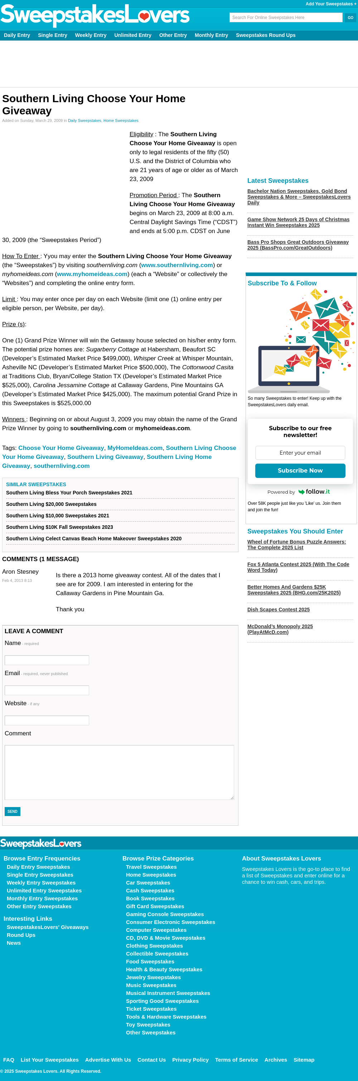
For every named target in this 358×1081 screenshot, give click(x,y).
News (14, 943)
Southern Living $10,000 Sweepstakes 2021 (57, 515)
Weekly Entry (91, 35)
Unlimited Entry (133, 35)
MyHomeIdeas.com (135, 448)
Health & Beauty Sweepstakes (164, 969)
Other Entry (173, 35)
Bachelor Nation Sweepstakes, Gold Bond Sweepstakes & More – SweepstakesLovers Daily (299, 196)
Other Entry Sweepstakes (39, 906)
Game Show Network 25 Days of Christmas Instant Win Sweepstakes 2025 (298, 222)
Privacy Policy (190, 1060)
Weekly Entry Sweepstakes (41, 883)
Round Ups (21, 935)
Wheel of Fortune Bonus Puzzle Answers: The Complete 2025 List (296, 544)
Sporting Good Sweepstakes (162, 1001)
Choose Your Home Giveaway (61, 448)
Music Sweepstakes (151, 985)
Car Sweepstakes (148, 883)
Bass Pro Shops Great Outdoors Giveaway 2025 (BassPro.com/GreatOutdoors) (298, 245)
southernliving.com (62, 466)
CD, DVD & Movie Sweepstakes (165, 938)
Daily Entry (17, 35)
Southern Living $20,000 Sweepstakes (51, 504)
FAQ (8, 1060)
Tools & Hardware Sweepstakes (166, 1017)
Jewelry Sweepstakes (153, 977)
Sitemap (304, 1060)
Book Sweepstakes (150, 898)
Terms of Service (236, 1060)
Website (22, 703)
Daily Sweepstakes (84, 120)
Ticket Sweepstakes (151, 1009)
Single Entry (52, 35)
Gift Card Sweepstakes (155, 906)
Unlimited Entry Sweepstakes (44, 890)
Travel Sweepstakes (151, 867)
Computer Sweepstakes (156, 930)
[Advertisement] (179, 64)
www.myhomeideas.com (92, 274)
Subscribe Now (300, 470)
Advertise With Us (108, 1060)
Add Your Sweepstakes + (331, 3)
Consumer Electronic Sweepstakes (170, 922)
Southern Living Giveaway (105, 457)
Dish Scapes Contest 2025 (278, 609)
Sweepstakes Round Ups (266, 35)
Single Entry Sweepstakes (40, 875)
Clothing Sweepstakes (154, 946)
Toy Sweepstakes (148, 1024)
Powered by (298, 492)
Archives (276, 1060)
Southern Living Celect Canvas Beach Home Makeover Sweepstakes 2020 (94, 538)
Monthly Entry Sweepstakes (42, 898)
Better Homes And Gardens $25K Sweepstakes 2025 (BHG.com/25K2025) (294, 590)
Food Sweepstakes (150, 961)
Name (22, 643)
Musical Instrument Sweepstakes (168, 993)
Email (36, 673)
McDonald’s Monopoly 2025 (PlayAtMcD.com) (280, 629)
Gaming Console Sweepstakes (165, 914)
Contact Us (151, 1060)
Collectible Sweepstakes (157, 953)
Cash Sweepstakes (150, 890)
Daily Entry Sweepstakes (38, 867)
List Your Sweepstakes (50, 1060)
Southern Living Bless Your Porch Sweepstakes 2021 (69, 493)
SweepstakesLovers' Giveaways (48, 927)
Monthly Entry (211, 35)
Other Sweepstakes (150, 1032)
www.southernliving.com (177, 265)
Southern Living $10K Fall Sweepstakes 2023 (59, 527)
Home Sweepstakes (121, 120)
